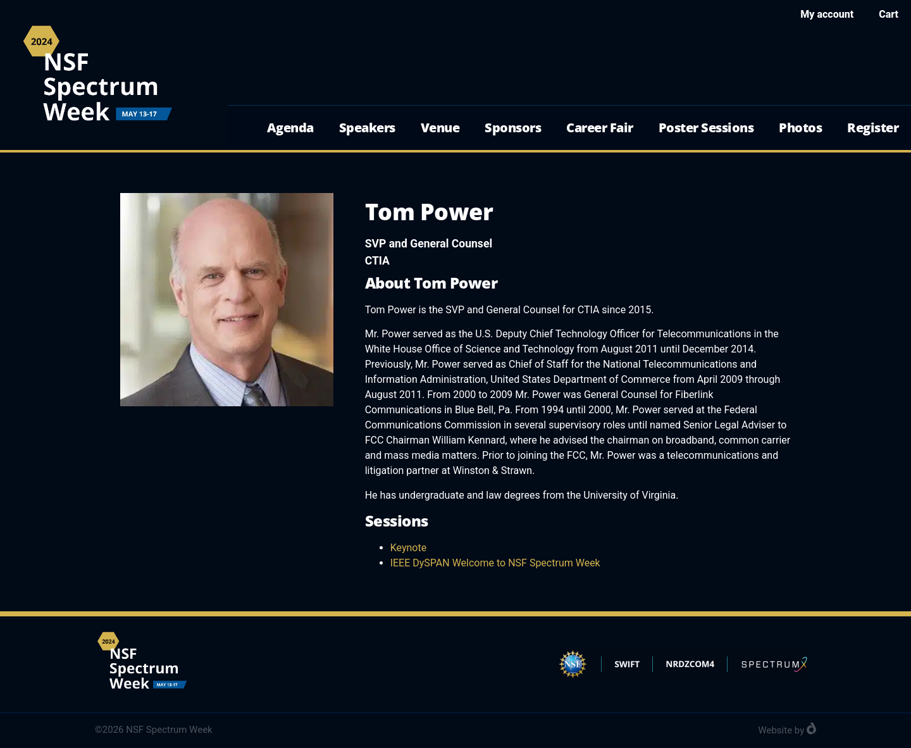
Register (872, 127)
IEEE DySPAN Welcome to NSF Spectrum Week (495, 563)
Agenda (290, 127)
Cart (888, 14)
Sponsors (513, 127)
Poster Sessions (706, 127)
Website (775, 730)
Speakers (367, 127)
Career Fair (599, 127)
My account (826, 14)
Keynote (408, 548)
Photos (800, 127)
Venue (440, 127)
